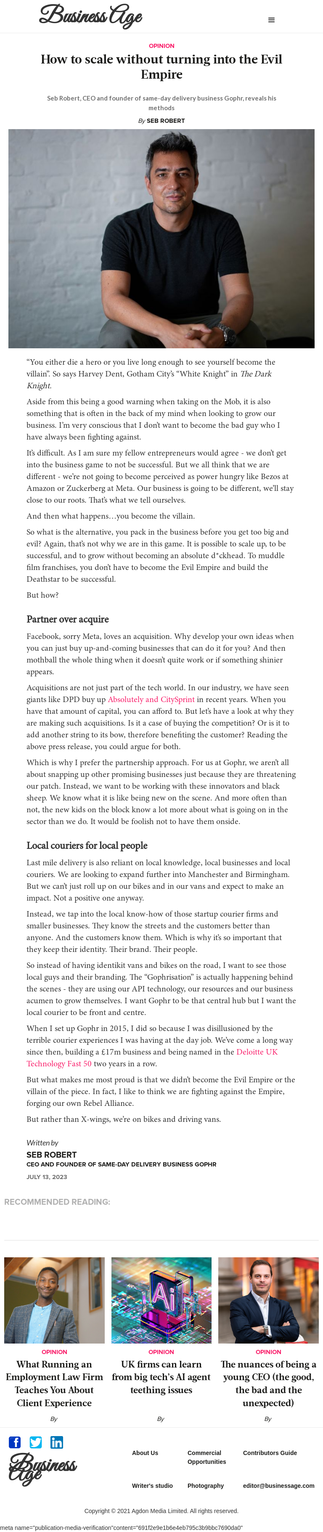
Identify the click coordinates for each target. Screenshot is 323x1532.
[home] (134, 16)
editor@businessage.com (279, 1485)
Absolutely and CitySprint (150, 700)
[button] (271, 20)
